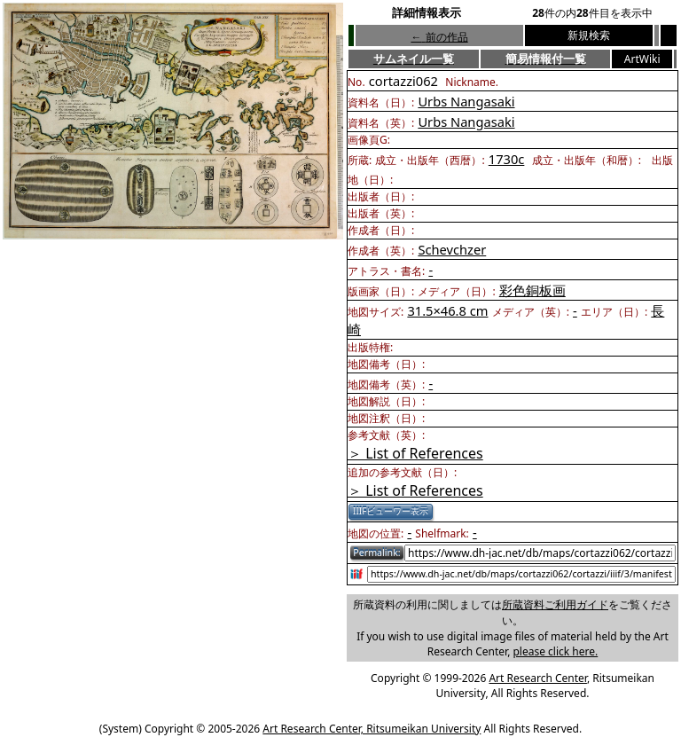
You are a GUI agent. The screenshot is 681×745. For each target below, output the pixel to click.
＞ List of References (415, 453)
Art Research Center (537, 678)
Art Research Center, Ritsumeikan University (371, 728)
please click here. (555, 651)
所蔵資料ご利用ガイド (555, 604)
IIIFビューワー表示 (390, 511)
